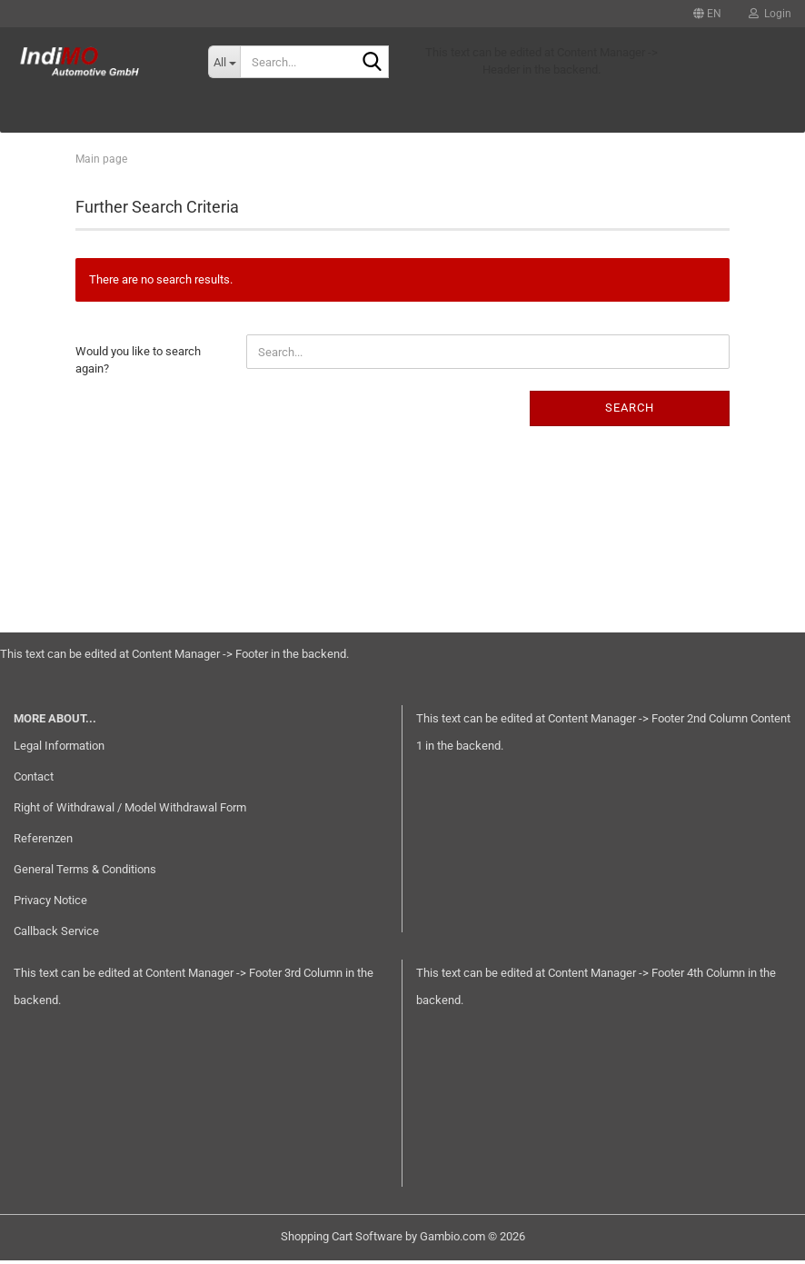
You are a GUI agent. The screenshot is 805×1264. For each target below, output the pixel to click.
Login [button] (770, 13)
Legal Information (59, 749)
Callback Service (56, 934)
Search (629, 411)
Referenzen (43, 842)
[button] (707, 13)
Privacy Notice (50, 904)
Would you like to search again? (138, 363)
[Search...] (224, 61)
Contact (34, 780)
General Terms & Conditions (85, 873)
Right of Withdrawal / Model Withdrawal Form (130, 811)
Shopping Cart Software (341, 1240)
